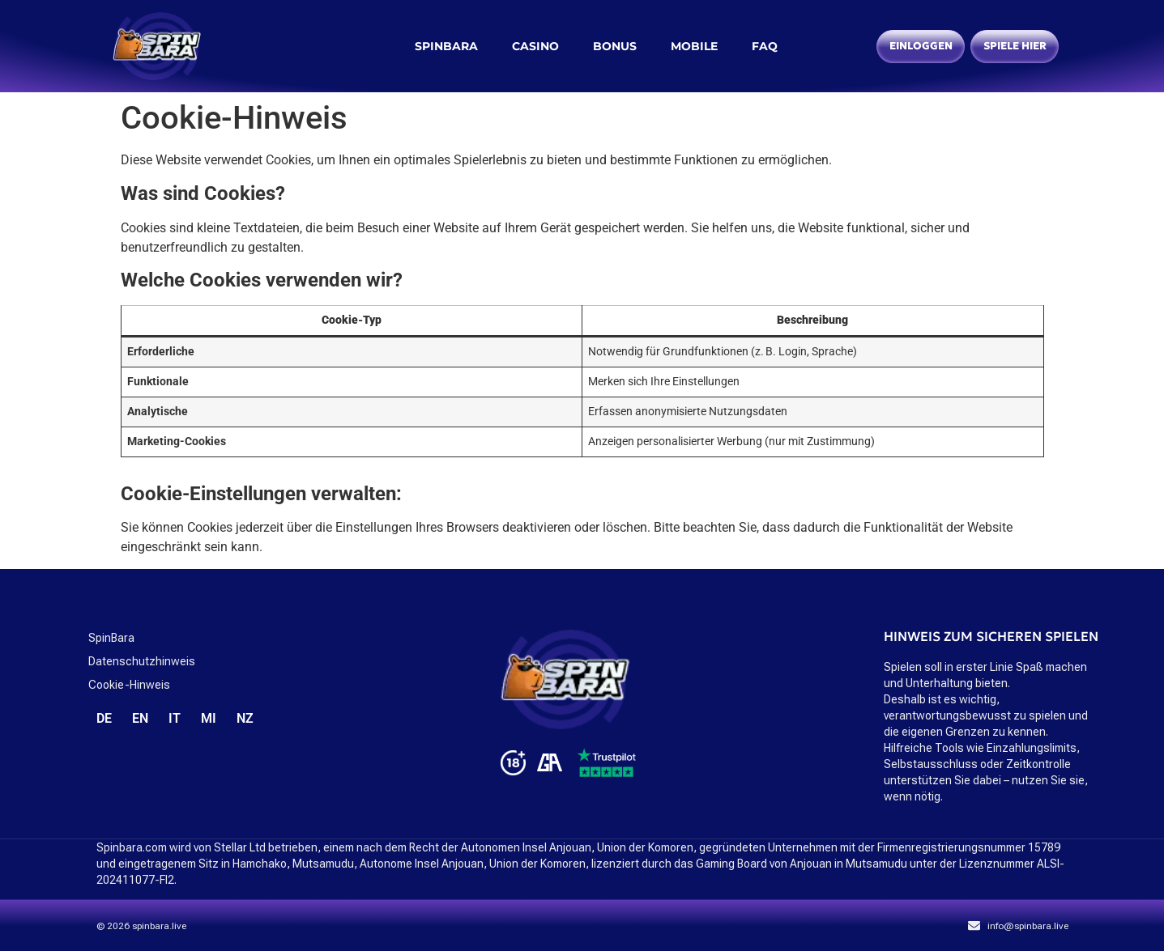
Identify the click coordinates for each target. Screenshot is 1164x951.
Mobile (694, 46)
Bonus (615, 46)
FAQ (765, 46)
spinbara (446, 46)
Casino (535, 46)
